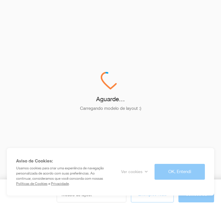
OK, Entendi (179, 171)
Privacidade (60, 184)
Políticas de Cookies (31, 184)
